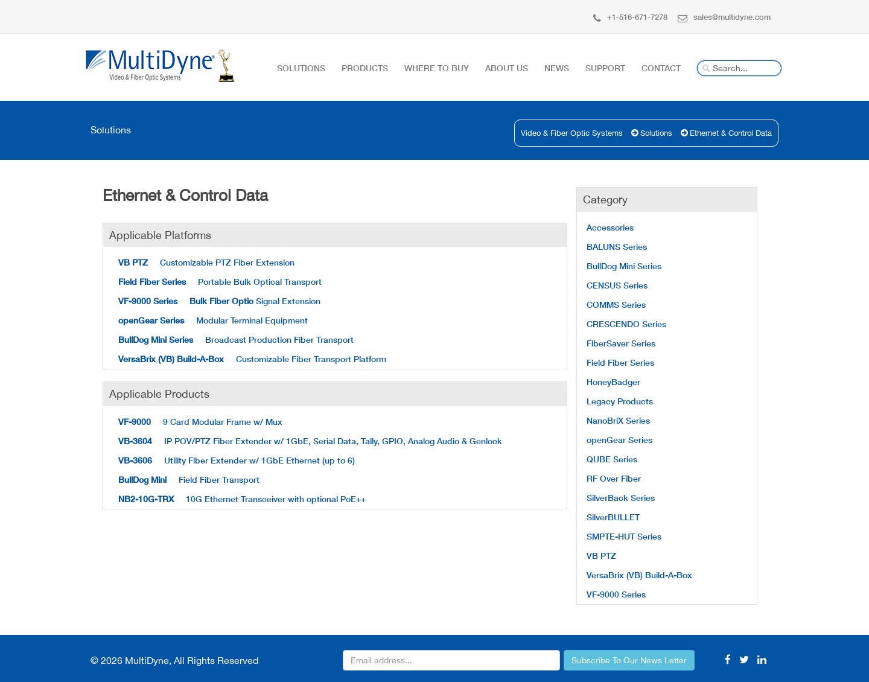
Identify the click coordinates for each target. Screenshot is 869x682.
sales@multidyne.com (724, 17)
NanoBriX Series (618, 420)
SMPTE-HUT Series (624, 536)
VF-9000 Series (616, 594)
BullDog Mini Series (624, 266)
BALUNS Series (617, 246)
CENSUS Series (617, 285)
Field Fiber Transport (188, 479)
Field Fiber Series (620, 362)
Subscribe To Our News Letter (629, 660)
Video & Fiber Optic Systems (572, 133)
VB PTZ (601, 555)
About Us (506, 68)
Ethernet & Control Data (731, 133)
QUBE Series (612, 459)
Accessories (610, 227)
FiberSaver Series (621, 343)
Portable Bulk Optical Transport (220, 281)
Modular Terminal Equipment (213, 320)
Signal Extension (219, 301)
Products (365, 68)
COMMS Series (616, 304)
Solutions (301, 68)
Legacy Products (620, 401)
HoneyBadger (613, 382)
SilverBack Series (621, 497)
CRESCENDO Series (626, 324)
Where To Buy (436, 68)
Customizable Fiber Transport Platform (252, 359)
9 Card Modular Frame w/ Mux (200, 421)
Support (605, 68)
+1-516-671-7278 (630, 17)
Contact (661, 68)
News (556, 68)
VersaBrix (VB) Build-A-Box (639, 575)
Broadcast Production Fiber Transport (236, 339)
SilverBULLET (613, 517)
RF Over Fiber (614, 478)
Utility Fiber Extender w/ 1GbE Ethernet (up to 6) (236, 460)
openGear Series (619, 440)
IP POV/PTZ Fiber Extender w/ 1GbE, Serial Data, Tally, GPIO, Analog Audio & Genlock (310, 441)
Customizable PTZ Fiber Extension (206, 262)
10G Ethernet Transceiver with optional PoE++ (242, 499)
